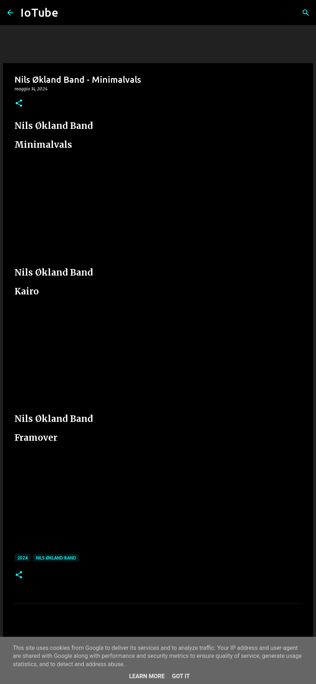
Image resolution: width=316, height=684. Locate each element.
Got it (181, 676)
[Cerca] (305, 12)
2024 (22, 557)
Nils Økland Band (56, 557)
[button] (19, 104)
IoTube (39, 12)
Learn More (147, 676)
